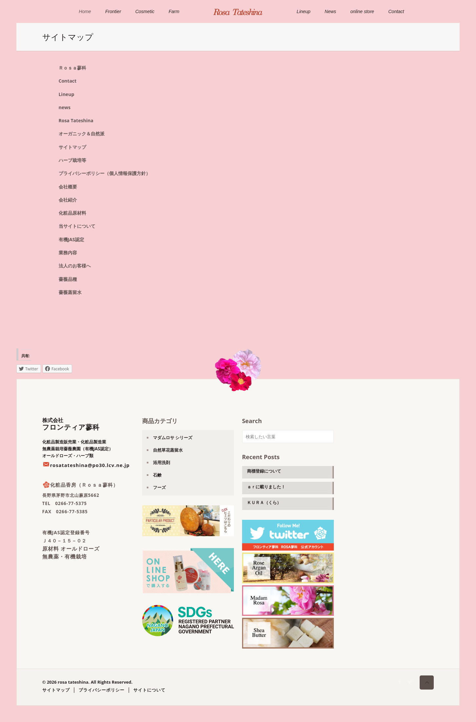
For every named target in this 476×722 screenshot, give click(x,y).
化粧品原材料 (72, 213)
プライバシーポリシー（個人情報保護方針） (104, 173)
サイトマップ (72, 147)
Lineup (66, 94)
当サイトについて (77, 226)
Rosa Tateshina (76, 120)
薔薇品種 (68, 279)
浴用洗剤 (161, 462)
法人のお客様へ (75, 266)
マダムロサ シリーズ (172, 437)
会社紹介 (68, 200)
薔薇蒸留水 (70, 292)
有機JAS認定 (71, 239)
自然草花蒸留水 (168, 450)
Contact (68, 81)
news (65, 107)
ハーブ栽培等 (72, 160)
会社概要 (68, 187)
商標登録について (264, 471)
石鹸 (157, 475)
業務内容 (68, 252)
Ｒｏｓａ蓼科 (72, 68)
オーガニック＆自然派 (82, 133)
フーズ (159, 487)
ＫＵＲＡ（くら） (264, 502)
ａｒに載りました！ (266, 487)
